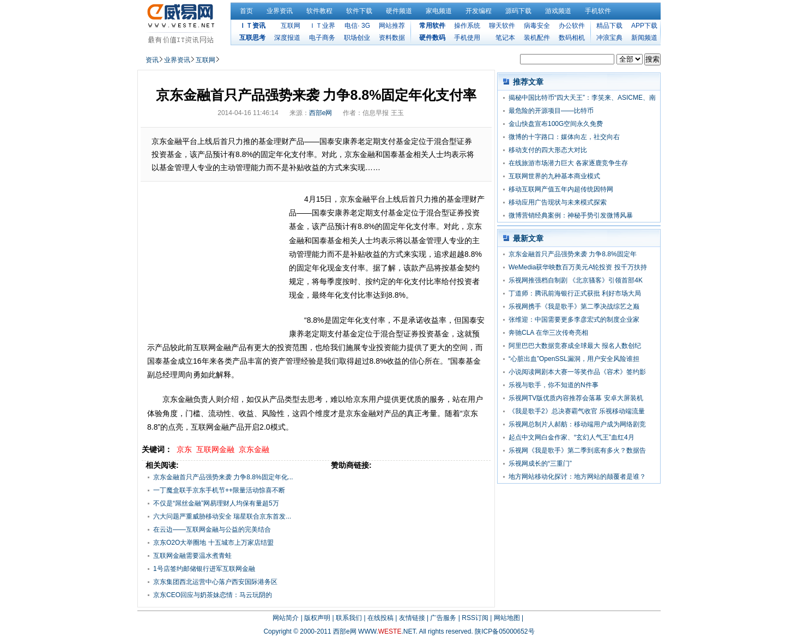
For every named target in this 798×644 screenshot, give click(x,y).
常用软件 (432, 25)
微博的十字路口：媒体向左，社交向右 (564, 137)
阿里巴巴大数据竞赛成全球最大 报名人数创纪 (575, 346)
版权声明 (317, 618)
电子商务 (322, 37)
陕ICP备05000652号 (504, 631)
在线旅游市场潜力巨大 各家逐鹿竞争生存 (568, 163)
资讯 (152, 60)
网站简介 (286, 618)
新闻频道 (644, 37)
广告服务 (443, 618)
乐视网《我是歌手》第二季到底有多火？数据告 (577, 450)
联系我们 (349, 618)
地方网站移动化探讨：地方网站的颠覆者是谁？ (577, 476)
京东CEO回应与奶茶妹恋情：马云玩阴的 (212, 595)
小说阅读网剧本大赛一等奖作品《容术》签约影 (577, 372)
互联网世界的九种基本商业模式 (554, 176)
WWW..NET (386, 631)
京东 (184, 449)
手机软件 (598, 11)
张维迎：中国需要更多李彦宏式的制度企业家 (574, 319)
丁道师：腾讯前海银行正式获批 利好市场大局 (575, 293)
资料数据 (392, 37)
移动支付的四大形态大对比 (548, 150)
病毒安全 (537, 25)
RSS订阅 (475, 618)
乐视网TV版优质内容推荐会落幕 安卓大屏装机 (576, 398)
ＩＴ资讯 (252, 25)
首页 (246, 11)
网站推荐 (392, 25)
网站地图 (507, 618)
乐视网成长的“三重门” (540, 463)
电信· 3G (357, 25)
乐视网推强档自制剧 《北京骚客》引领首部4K (576, 280)
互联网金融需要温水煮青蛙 (192, 555)
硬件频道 (399, 11)
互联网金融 (215, 449)
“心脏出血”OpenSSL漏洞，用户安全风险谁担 (574, 359)
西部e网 (320, 113)
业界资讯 (280, 11)
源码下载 (518, 11)
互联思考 (252, 37)
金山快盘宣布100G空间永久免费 (556, 124)
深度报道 (287, 37)
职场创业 (357, 37)
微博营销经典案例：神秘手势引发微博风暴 (571, 215)
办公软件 (572, 25)
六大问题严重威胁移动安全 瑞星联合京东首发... (222, 516)
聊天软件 (502, 25)
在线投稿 (380, 618)
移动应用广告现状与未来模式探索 (558, 202)
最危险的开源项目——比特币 (551, 111)
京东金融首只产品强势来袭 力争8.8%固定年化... (223, 477)
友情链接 (412, 618)
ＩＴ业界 (322, 25)
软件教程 (319, 11)
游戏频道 (558, 11)
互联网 (290, 25)
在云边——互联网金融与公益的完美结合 (212, 529)
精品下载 (609, 25)
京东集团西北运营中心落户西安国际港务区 (215, 582)
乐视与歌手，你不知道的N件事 (553, 385)
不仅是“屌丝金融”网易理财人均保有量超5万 (216, 503)
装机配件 (537, 37)
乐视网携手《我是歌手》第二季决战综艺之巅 (574, 306)
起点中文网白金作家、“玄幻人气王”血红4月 (571, 437)
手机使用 (467, 37)
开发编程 (479, 11)
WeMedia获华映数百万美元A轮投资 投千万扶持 (578, 267)
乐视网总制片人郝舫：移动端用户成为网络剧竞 (577, 424)
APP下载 (644, 25)
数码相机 (572, 37)
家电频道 (439, 11)
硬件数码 (432, 37)
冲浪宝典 (609, 37)
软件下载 (359, 11)
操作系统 (467, 25)
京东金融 (254, 449)
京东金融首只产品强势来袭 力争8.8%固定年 (573, 254)
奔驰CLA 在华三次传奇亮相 (548, 332)
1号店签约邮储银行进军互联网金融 (204, 569)
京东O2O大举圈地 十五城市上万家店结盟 (213, 542)
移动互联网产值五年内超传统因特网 (561, 189)
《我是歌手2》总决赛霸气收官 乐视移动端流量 (577, 411)
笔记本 (505, 37)
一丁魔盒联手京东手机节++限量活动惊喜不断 (219, 490)
